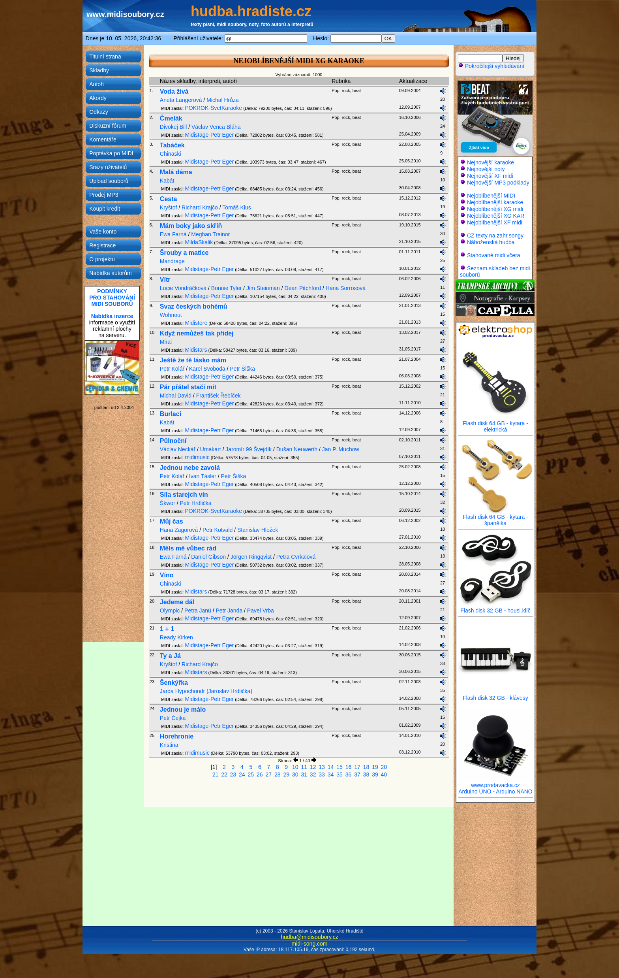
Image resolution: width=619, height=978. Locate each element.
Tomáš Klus (236, 207)
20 (384, 767)
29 (286, 774)
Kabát (167, 180)
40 (384, 774)
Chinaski (170, 154)
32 (313, 774)
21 (215, 774)
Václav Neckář (177, 449)
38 (366, 774)
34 (331, 774)
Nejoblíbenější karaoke (495, 202)
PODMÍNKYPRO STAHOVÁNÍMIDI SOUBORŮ (112, 297)
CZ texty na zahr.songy (495, 235)
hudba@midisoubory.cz (309, 937)
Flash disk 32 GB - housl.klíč (495, 608)
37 (357, 774)
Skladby (99, 70)
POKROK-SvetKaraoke (213, 108)
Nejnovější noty (486, 169)
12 (313, 767)
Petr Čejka (173, 718)
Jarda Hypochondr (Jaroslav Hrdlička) (206, 691)
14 (331, 767)
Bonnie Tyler (226, 288)
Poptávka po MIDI (111, 153)
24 (242, 774)
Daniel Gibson (208, 557)
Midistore (196, 323)
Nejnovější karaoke (490, 162)
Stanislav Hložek (257, 530)
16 (348, 767)
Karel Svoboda (207, 369)
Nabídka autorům (110, 273)
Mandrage (172, 261)
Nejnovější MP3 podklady (498, 182)
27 (269, 774)
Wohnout (171, 315)
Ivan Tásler (202, 476)
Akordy (98, 98)
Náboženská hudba (491, 242)
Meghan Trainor (210, 234)
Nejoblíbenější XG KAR (496, 216)
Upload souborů (108, 181)
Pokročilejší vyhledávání (491, 66)
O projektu (102, 259)
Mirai (166, 342)
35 (339, 774)
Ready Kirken (176, 637)
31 (304, 774)
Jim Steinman (263, 288)
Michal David (175, 395)
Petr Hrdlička (195, 503)
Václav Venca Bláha (216, 127)
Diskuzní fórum (107, 125)
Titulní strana (105, 56)
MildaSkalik (199, 242)
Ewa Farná (173, 234)
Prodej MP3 (103, 195)
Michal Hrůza (222, 100)
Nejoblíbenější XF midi (494, 222)
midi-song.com (309, 943)
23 (233, 774)
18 (366, 767)
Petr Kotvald (218, 530)
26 (260, 774)
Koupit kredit (104, 208)
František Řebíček (218, 395)
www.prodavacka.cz (495, 782)
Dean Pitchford (303, 288)
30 (295, 774)
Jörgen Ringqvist (251, 557)
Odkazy (98, 112)
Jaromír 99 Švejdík (248, 449)
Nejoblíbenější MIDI (491, 195)
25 (251, 774)
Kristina (169, 745)
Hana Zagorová (179, 530)
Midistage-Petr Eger (209, 135)
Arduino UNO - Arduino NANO (495, 791)
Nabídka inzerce (112, 316)
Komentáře (102, 139)
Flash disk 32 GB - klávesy (495, 695)
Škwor (167, 503)
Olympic (170, 610)
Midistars (196, 350)
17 (357, 767)
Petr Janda (229, 610)
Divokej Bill (173, 127)
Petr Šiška (242, 369)
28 (277, 774)
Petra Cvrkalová (296, 557)
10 (295, 767)
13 (322, 767)
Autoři (96, 84)
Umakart (210, 449)
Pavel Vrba (260, 610)
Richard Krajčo (200, 207)
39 (375, 774)
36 (348, 774)
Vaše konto (102, 231)
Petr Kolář (172, 369)
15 (339, 767)
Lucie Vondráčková (183, 288)
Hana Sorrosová (346, 288)
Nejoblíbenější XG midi (495, 209)
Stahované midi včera (493, 255)
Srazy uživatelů (108, 167)
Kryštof (168, 207)
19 (375, 767)
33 (322, 774)
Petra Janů (197, 610)
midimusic (197, 457)
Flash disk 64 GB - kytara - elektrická (495, 424)
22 (224, 774)
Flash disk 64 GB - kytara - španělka (495, 517)
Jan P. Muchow (340, 449)
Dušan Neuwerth (296, 449)
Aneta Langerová (181, 100)
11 (304, 767)
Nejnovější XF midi (490, 176)
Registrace (102, 245)
